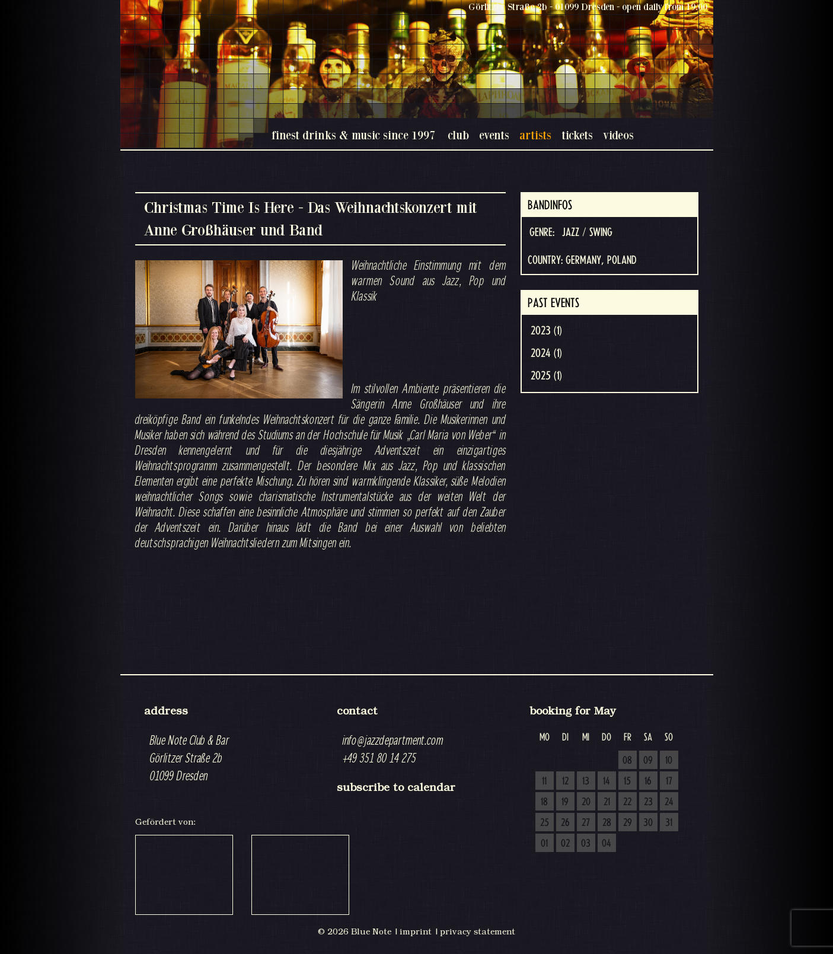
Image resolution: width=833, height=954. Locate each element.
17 (669, 781)
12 (565, 781)
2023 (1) (546, 331)
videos (618, 135)
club (458, 135)
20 (586, 802)
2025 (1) (546, 376)
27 (586, 823)
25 (544, 823)
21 (607, 802)
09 (648, 760)
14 (606, 781)
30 (648, 823)
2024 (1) (546, 353)
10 (668, 760)
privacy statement (477, 931)
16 (648, 781)
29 (627, 823)
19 (565, 802)
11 (544, 781)
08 (627, 760)
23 (648, 802)
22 (627, 802)
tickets (577, 135)
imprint (416, 931)
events (494, 135)
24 (669, 802)
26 (565, 823)
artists (535, 135)
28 (606, 823)
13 (585, 781)
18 (544, 802)
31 (668, 823)
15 (627, 781)
